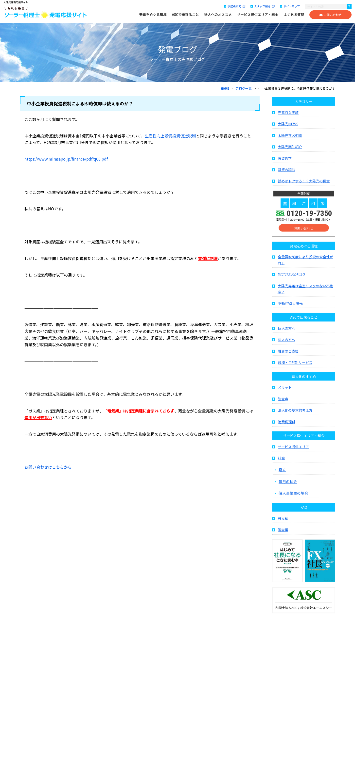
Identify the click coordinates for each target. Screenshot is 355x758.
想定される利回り (291, 285)
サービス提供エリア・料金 (257, 14)
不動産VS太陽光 (290, 314)
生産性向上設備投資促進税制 (170, 136)
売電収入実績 (288, 123)
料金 (281, 469)
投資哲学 (285, 169)
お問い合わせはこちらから (48, 467)
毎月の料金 (288, 492)
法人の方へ (286, 350)
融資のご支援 (288, 362)
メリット (285, 398)
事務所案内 (234, 6)
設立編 (283, 529)
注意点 (283, 409)
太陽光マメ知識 (290, 146)
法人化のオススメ (218, 14)
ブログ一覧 (244, 88)
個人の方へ (286, 339)
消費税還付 (286, 432)
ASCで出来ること (185, 14)
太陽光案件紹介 (290, 157)
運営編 (283, 540)
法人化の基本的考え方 (295, 421)
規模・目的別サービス (295, 373)
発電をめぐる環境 (153, 14)
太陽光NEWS (288, 134)
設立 (282, 480)
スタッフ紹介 (262, 6)
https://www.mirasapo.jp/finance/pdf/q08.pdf (66, 159)
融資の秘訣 (286, 180)
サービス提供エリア (293, 457)
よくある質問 (294, 14)
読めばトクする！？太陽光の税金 (304, 192)
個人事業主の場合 (293, 504)
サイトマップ (290, 6)
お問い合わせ (330, 15)
